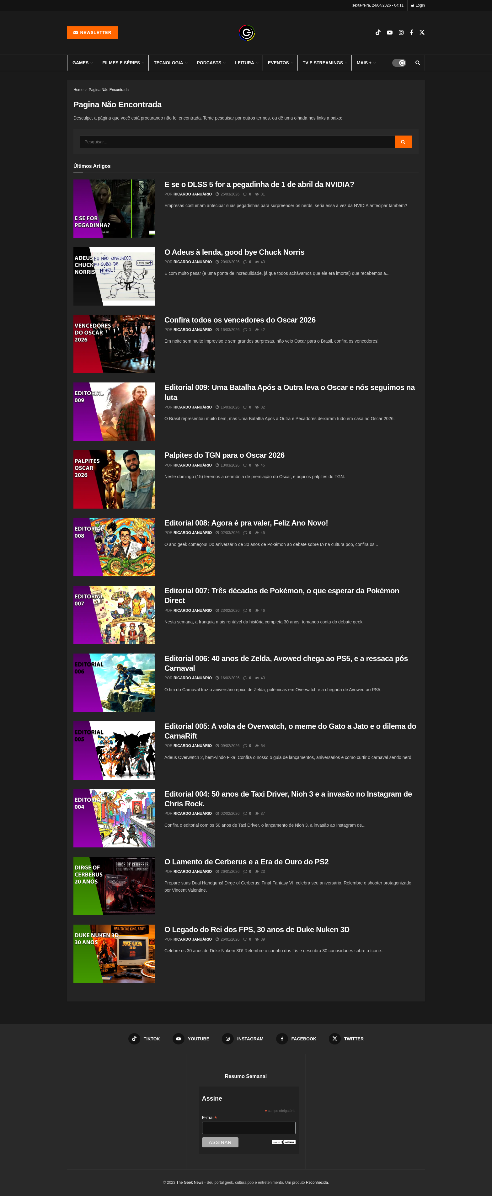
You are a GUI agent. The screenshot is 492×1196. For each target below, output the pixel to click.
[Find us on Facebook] (411, 32)
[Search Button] (417, 63)
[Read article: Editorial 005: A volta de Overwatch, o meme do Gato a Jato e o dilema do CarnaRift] (114, 750)
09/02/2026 (227, 746)
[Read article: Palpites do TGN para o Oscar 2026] (114, 479)
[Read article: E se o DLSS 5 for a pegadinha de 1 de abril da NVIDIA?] (114, 208)
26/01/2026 (227, 871)
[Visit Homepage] (247, 33)
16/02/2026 (227, 678)
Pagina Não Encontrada (109, 90)
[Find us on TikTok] (378, 32)
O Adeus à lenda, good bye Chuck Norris (234, 252)
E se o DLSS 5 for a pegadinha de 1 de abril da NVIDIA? (259, 184)
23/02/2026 (227, 610)
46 (260, 610)
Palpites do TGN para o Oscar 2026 (224, 455)
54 (260, 746)
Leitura (244, 62)
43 (260, 262)
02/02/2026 (227, 813)
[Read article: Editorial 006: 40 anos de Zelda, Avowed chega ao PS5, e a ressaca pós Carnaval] (114, 683)
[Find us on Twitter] (422, 32)
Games (80, 62)
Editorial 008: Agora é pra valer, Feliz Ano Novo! (246, 523)
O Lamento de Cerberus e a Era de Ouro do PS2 (246, 861)
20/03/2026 (227, 262)
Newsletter (92, 32)
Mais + (364, 62)
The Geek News (189, 1182)
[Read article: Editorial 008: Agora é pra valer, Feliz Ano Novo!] (114, 547)
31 (260, 194)
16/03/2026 (227, 330)
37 (260, 813)
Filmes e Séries (121, 62)
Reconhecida (317, 1182)
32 (260, 407)
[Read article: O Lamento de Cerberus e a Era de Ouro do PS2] (114, 886)
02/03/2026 (227, 533)
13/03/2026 (227, 465)
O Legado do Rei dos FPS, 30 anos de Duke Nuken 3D (257, 929)
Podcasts (209, 62)
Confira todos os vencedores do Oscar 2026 (240, 320)
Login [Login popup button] (418, 5)
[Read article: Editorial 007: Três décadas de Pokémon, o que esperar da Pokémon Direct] (114, 615)
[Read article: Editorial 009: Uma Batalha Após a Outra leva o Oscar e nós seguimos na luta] (114, 411)
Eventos (278, 62)
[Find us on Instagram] (401, 32)
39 (260, 939)
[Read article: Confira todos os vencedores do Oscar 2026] (114, 344)
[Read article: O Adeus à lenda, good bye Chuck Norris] (114, 276)
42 (260, 330)
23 (260, 871)
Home (78, 90)
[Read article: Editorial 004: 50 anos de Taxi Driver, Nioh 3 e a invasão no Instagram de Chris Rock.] (114, 818)
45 (260, 465)
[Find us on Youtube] (390, 32)
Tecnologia (168, 62)
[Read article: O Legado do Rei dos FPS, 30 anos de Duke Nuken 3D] (114, 954)
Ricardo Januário (193, 194)
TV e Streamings (323, 62)
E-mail (209, 1118)
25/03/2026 (227, 194)
